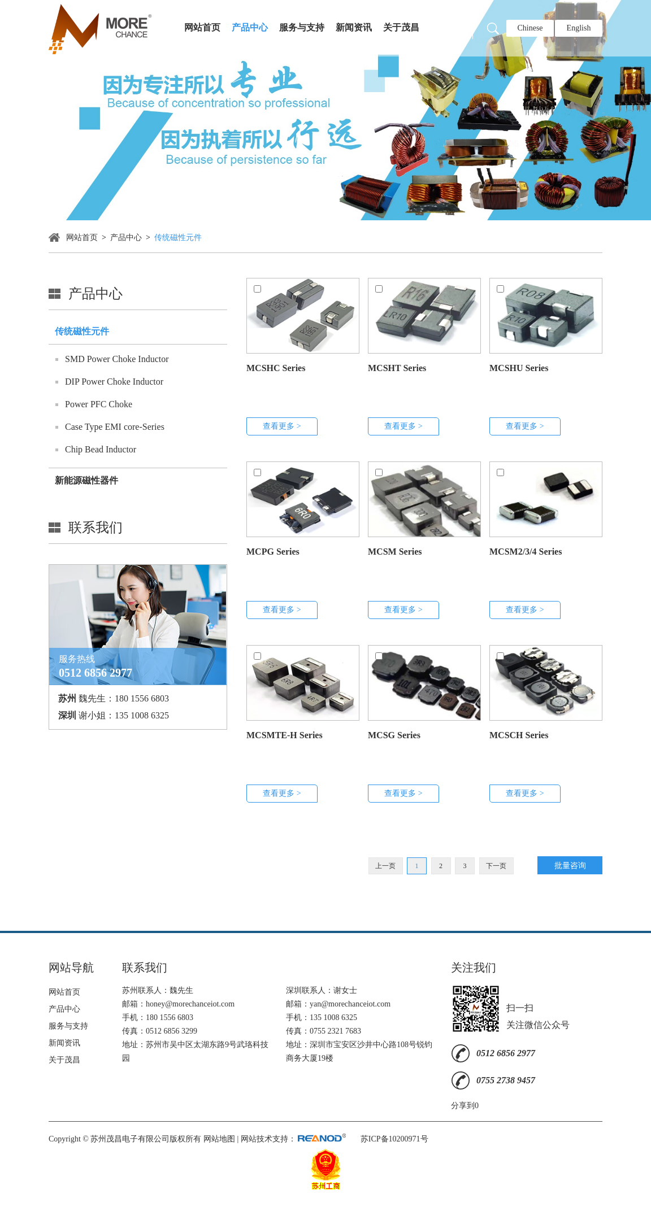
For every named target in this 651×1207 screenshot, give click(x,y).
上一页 (385, 866)
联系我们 (95, 527)
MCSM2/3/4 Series (525, 551)
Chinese (529, 28)
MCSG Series (394, 735)
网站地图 (219, 1139)
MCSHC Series (275, 368)
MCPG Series (273, 551)
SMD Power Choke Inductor (117, 359)
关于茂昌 (401, 27)
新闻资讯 (354, 27)
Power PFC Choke (98, 404)
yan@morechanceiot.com (350, 1004)
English (579, 28)
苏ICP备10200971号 (394, 1139)
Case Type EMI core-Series (114, 427)
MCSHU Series (518, 368)
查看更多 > (282, 426)
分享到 (463, 1105)
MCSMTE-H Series (284, 735)
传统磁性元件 (178, 237)
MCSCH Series (518, 735)
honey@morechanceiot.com (190, 1004)
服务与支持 (301, 27)
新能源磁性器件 (86, 480)
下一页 (496, 866)
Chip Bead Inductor (100, 449)
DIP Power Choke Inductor (114, 381)
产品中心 (250, 27)
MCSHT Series (397, 368)
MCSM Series (395, 551)
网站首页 (202, 27)
